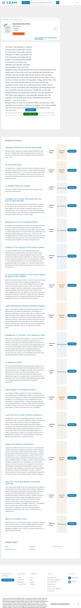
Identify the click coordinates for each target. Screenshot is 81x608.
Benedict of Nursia (10, 549)
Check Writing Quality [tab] (50, 37)
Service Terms (51, 586)
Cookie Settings (57, 596)
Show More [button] (31, 110)
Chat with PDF (21, 584)
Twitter (73, 581)
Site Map (32, 584)
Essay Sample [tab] (39, 37)
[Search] (57, 2)
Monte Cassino (57, 546)
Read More (72, 151)
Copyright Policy (51, 577)
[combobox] (26, 2)
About (31, 577)
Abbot (6, 546)
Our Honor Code (52, 582)
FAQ (31, 579)
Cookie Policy (35, 596)
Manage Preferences (53, 588)
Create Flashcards (8, 580)
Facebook (74, 577)
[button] (3, 3)
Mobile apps (20, 582)
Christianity (32, 549)
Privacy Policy (51, 584)
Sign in (77, 2)
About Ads (42, 596)
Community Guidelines (53, 579)
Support (32, 582)
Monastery (32, 546)
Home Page (5, 19)
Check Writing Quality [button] (31, 114)
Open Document (18, 33)
